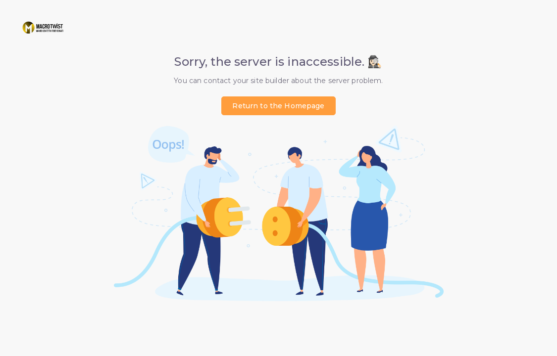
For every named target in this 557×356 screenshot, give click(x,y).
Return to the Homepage (278, 105)
